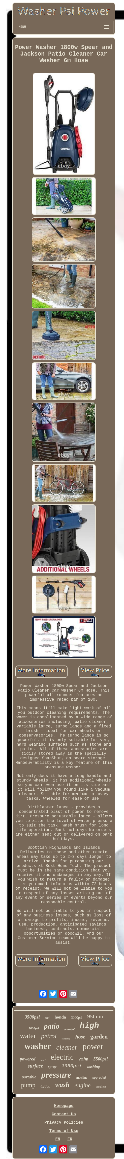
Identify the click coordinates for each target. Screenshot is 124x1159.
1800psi (33, 1028)
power (92, 1046)
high (89, 1025)
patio (51, 1026)
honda (60, 1017)
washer (37, 1046)
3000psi (76, 1018)
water (28, 1036)
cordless (101, 1087)
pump (28, 1085)
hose (80, 1037)
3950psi (71, 1066)
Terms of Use (63, 1131)
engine (83, 1085)
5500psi (100, 1058)
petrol (48, 1036)
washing (93, 1067)
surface (35, 1066)
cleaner (66, 1047)
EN (57, 1139)
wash (62, 1085)
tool (47, 1018)
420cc (45, 1086)
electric (62, 1057)
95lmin (95, 1016)
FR (69, 1139)
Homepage (64, 1106)
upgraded (99, 1077)
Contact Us (64, 1114)
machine (81, 1077)
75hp (83, 1059)
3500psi (32, 1017)
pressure (56, 1074)
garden (99, 1036)
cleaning (65, 1038)
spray (52, 1067)
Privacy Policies (63, 1122)
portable (29, 1077)
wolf (43, 1060)
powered (28, 1058)
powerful (70, 1028)
